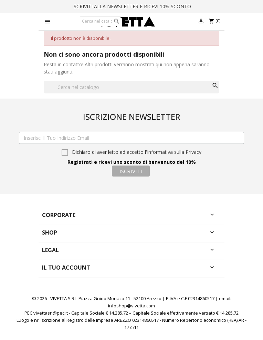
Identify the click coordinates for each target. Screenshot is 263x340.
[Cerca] (100, 21)
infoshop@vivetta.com (131, 306)
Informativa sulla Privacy (174, 152)
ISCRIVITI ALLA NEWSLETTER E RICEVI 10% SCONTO (131, 6)
